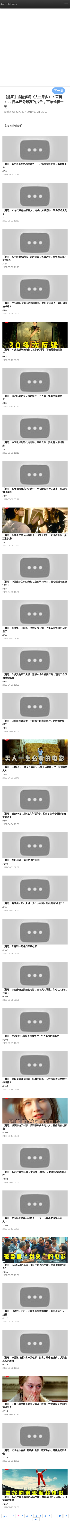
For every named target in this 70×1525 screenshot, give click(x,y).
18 (60, 1516)
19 (66, 1516)
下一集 (58, 90)
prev (5, 1516)
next (36, 1519)
